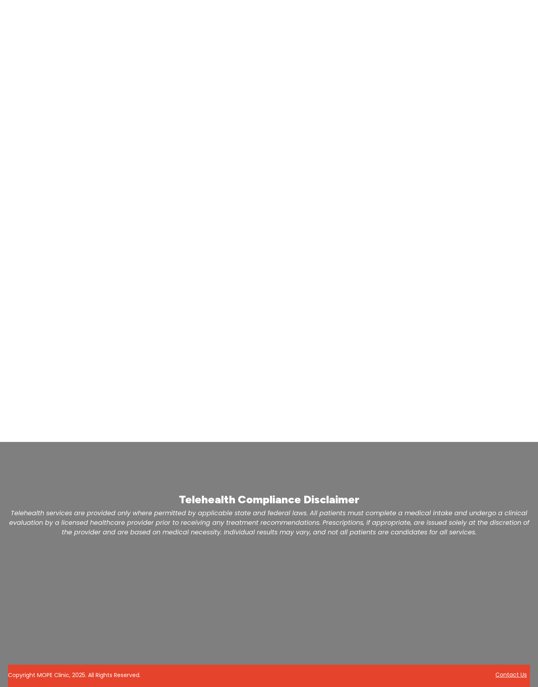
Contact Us (511, 675)
